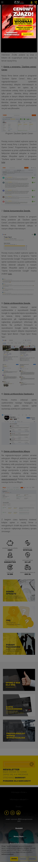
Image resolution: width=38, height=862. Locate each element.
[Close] (35, 6)
